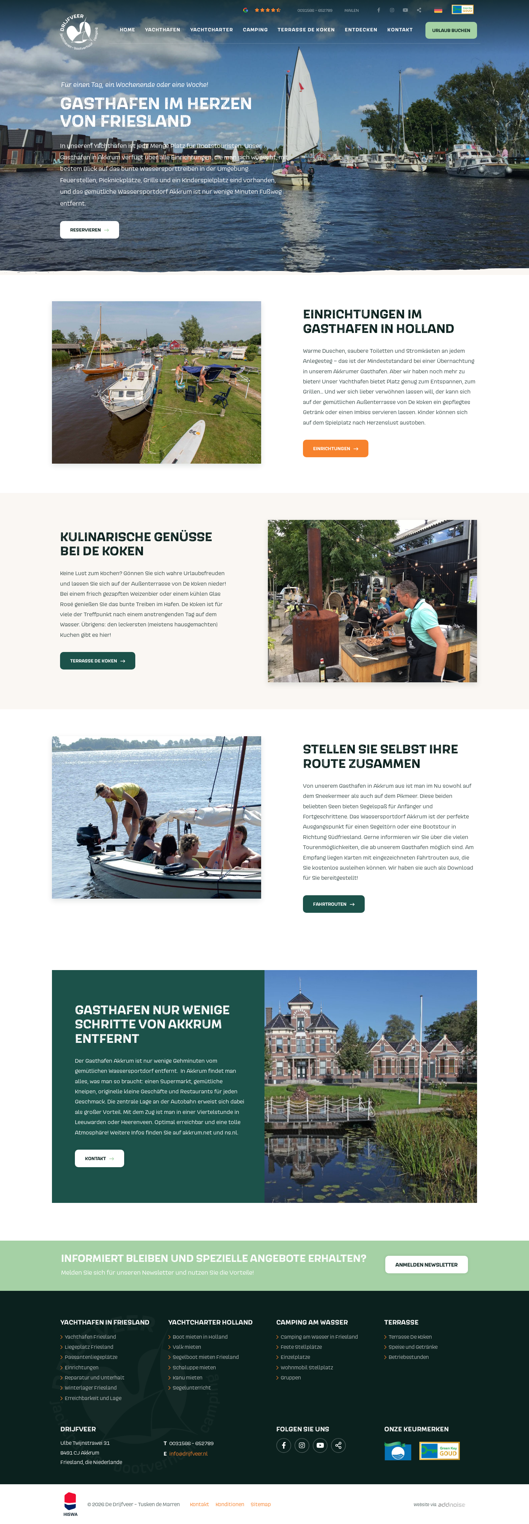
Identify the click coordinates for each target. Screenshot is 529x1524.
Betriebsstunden (406, 1357)
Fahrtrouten (334, 904)
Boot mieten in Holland (198, 1336)
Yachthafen (162, 30)
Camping (255, 30)
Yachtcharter (211, 30)
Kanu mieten (185, 1377)
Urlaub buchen (451, 30)
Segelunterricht (189, 1387)
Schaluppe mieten (192, 1367)
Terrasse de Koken (306, 30)
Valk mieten (184, 1346)
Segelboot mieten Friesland (203, 1357)
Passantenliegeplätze (88, 1357)
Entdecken (361, 30)
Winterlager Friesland (88, 1387)
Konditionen (230, 1504)
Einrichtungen (335, 448)
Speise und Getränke (411, 1346)
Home (127, 30)
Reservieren (89, 230)
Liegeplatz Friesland (86, 1346)
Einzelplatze (293, 1357)
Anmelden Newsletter (426, 1265)
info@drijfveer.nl (188, 1453)
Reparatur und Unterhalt (92, 1377)
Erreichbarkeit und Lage (90, 1398)
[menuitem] (126, 30)
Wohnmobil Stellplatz (304, 1367)
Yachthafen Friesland (88, 1336)
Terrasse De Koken (97, 661)
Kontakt (400, 30)
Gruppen (288, 1377)
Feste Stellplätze (299, 1346)
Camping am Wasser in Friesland (317, 1336)
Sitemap (261, 1504)
